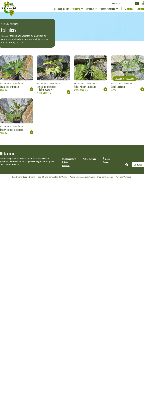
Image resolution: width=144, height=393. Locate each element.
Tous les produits (61, 8)
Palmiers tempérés (11, 96)
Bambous (91, 8)
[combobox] (123, 3)
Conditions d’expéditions (23, 177)
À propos (129, 8)
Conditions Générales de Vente (52, 177)
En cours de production (124, 91)
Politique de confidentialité (82, 177)
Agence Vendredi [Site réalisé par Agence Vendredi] (124, 177)
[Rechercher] (137, 3)
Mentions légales (105, 177)
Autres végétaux (109, 8)
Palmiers (77, 8)
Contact (140, 8)
